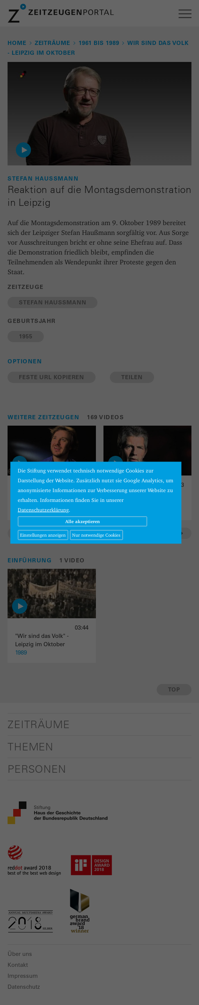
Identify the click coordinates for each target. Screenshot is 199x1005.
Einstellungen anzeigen (43, 534)
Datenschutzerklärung (43, 509)
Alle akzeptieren (82, 521)
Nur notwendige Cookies (96, 534)
